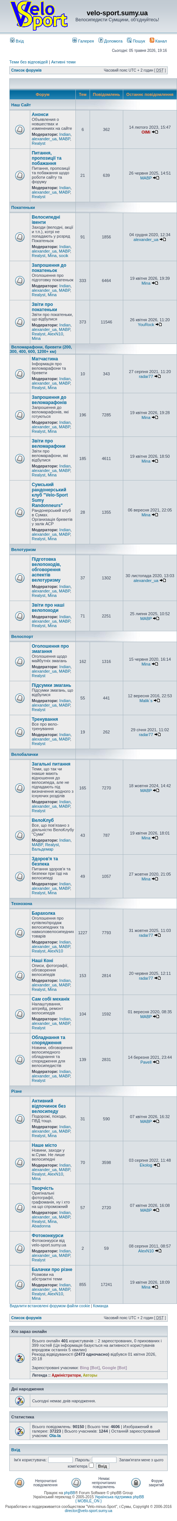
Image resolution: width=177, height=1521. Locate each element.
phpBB (69, 1493)
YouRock (146, 324)
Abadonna (41, 1226)
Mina (52, 255)
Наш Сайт (21, 105)
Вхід (17, 41)
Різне (16, 1091)
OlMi (146, 132)
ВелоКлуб (43, 820)
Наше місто (44, 1145)
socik (63, 255)
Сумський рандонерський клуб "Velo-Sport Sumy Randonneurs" (50, 495)
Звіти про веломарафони (48, 443)
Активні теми (63, 62)
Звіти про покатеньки (44, 307)
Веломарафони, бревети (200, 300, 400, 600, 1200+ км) (41, 349)
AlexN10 (55, 334)
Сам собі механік (50, 999)
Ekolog (146, 1165)
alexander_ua (44, 139)
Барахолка (43, 913)
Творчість (43, 1188)
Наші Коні (42, 960)
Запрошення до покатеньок (49, 268)
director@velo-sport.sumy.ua (88, 1511)
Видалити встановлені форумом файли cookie (50, 1306)
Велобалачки (24, 754)
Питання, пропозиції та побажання (47, 158)
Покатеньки (23, 207)
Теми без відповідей (28, 62)
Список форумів (26, 70)
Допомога (110, 41)
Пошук (136, 41)
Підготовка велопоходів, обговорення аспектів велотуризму (46, 570)
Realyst (39, 143)
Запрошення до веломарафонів (49, 400)
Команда (100, 1306)
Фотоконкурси (47, 1235)
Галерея (83, 41)
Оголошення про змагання (50, 649)
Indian (65, 134)
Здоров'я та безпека (45, 861)
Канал (158, 41)
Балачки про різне (52, 1269)
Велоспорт (22, 636)
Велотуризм (23, 549)
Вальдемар (42, 849)
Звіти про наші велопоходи (48, 608)
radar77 (146, 376)
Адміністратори (66, 1375)
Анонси (40, 114)
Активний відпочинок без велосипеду (49, 1106)
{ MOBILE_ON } (88, 1501)
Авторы (90, 1375)
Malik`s (145, 700)
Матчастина (45, 359)
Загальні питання (51, 764)
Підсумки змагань (51, 685)
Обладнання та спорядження (48, 1040)
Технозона (21, 903)
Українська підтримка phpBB (119, 1497)
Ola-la (55, 1435)
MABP (64, 139)
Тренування (45, 719)
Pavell (146, 1062)
